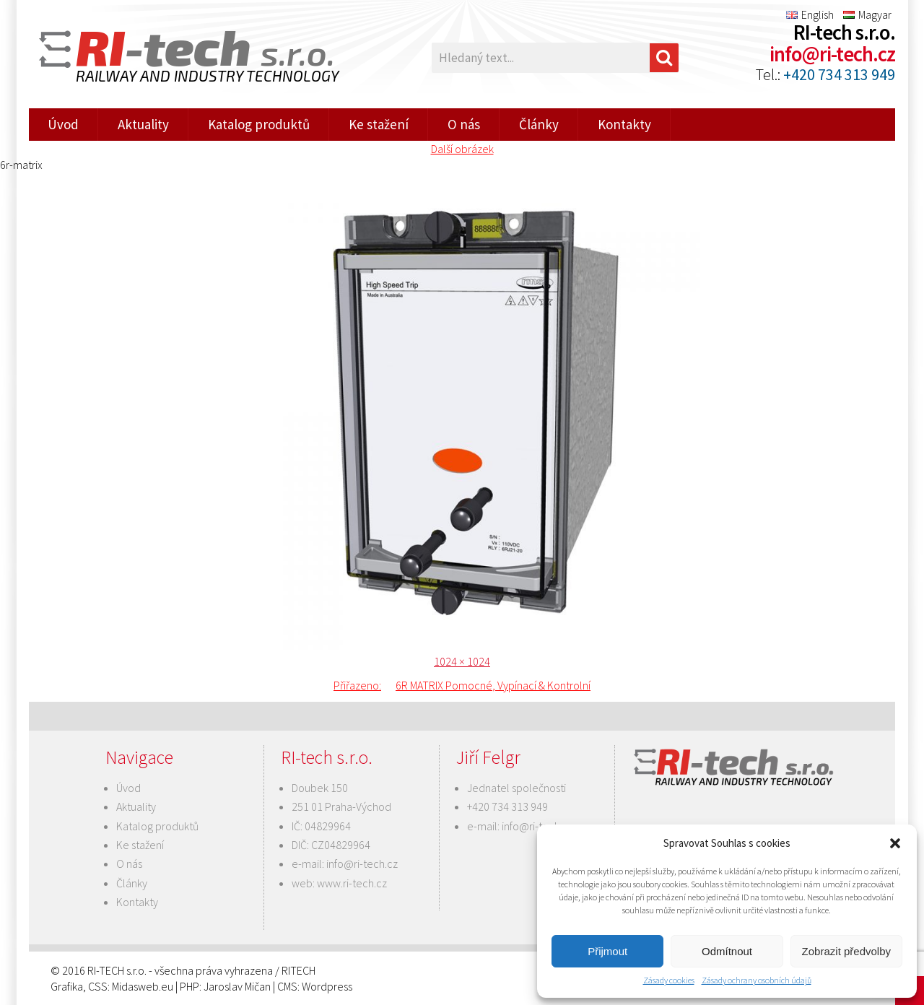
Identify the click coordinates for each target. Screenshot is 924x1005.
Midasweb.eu (142, 986)
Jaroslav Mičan (237, 986)
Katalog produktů (259, 124)
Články (539, 124)
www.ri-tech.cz (352, 883)
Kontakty (624, 124)
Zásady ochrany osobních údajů (756, 980)
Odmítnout (727, 951)
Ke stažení (379, 124)
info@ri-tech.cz (832, 54)
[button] (895, 843)
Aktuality (143, 124)
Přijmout (607, 951)
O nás (464, 124)
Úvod (63, 124)
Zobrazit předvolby (846, 951)
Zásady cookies (668, 980)
